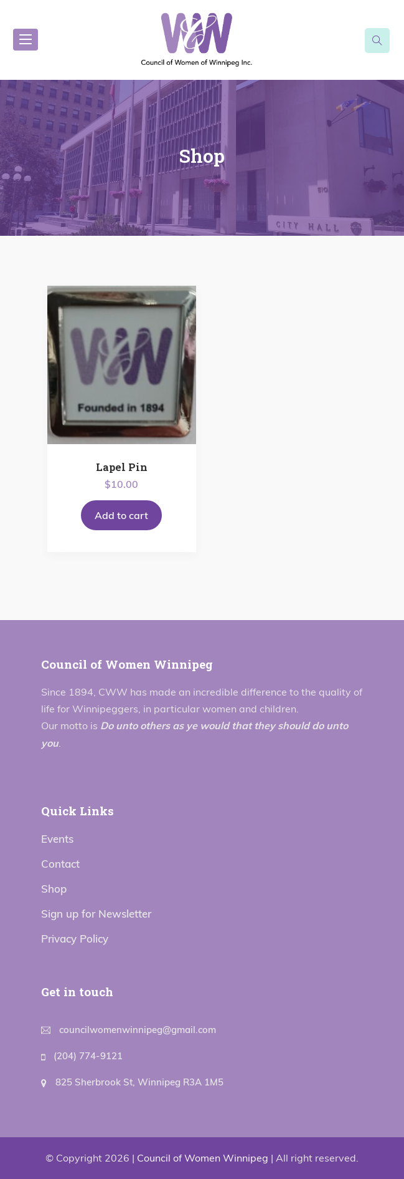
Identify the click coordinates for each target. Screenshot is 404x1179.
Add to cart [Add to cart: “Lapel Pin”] (121, 515)
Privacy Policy (74, 938)
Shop (54, 888)
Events (57, 838)
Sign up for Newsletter (96, 913)
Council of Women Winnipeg (202, 1158)
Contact (60, 863)
